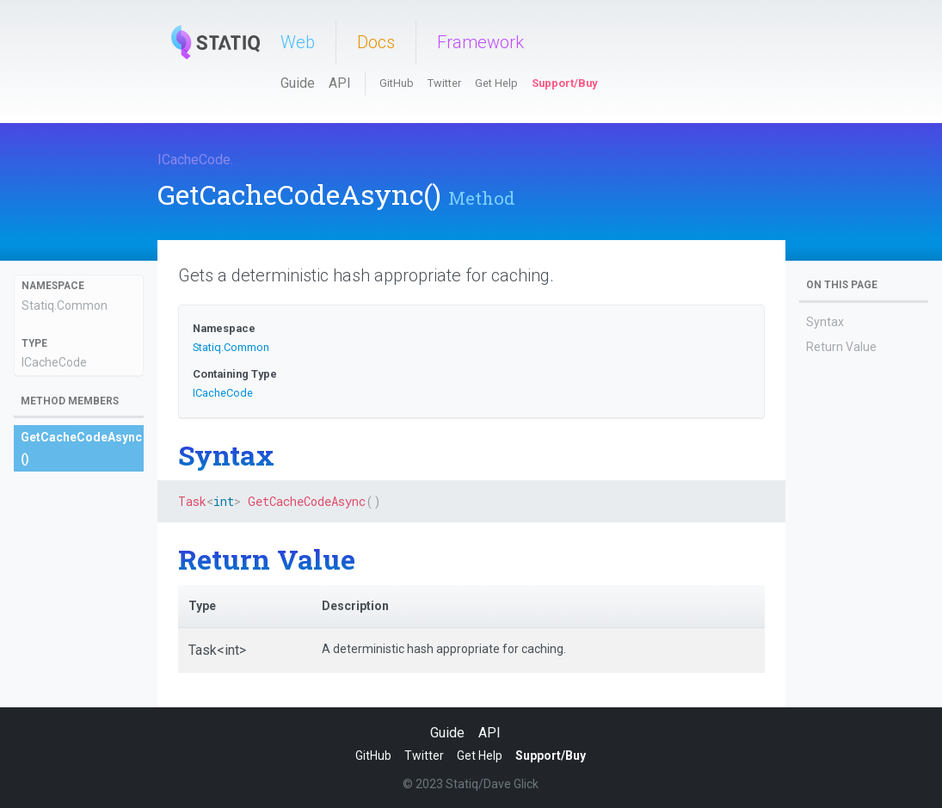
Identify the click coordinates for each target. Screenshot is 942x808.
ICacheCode (194, 159)
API (340, 83)
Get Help (496, 83)
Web (297, 42)
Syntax (825, 322)
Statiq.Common (65, 305)
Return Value (841, 347)
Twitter (444, 83)
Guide (297, 83)
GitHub (396, 83)
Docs (376, 42)
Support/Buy (564, 83)
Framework (480, 42)
